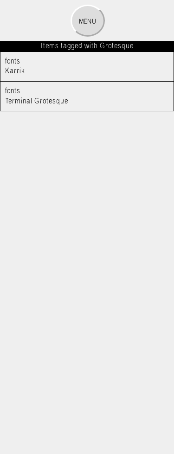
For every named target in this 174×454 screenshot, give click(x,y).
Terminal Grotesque (79, 95)
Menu (87, 22)
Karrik (79, 66)
